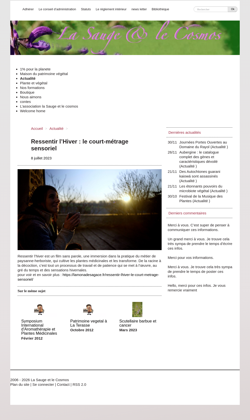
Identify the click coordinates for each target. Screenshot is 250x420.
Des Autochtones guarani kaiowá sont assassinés (199, 176)
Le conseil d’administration (57, 9)
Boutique (27, 92)
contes (25, 101)
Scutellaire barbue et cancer (137, 323)
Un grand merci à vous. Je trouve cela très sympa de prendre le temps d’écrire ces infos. (200, 243)
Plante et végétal (33, 83)
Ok (232, 9)
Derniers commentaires (187, 213)
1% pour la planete (35, 69)
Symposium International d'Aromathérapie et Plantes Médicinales (39, 327)
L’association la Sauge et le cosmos (49, 106)
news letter (139, 9)
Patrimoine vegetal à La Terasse (88, 323)
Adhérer (28, 9)
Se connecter (43, 384)
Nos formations (32, 88)
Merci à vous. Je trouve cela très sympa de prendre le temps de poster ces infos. (200, 271)
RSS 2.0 (79, 384)
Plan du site (19, 384)
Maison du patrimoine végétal (44, 74)
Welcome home (32, 111)
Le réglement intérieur (111, 9)
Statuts (86, 9)
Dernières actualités (184, 132)
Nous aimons (31, 97)
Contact (63, 384)
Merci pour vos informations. (191, 257)
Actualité (27, 78)
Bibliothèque (160, 9)
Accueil (37, 128)
